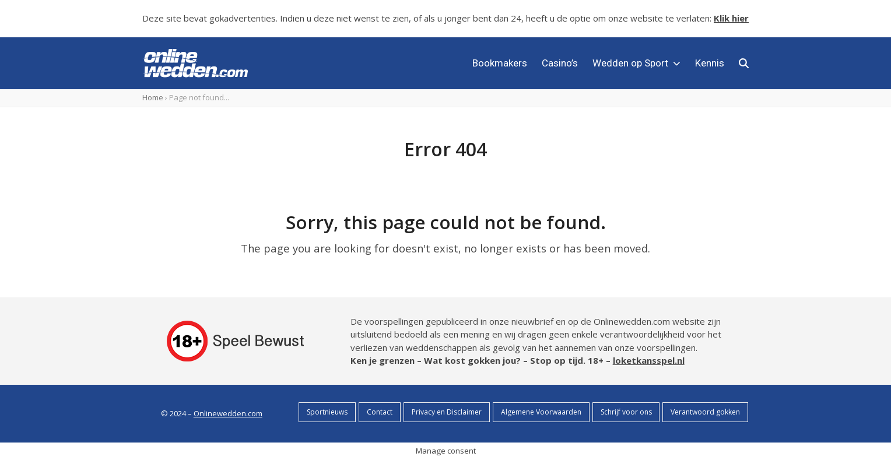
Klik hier (731, 18)
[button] (743, 63)
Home (152, 97)
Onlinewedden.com (228, 413)
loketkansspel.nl (649, 360)
